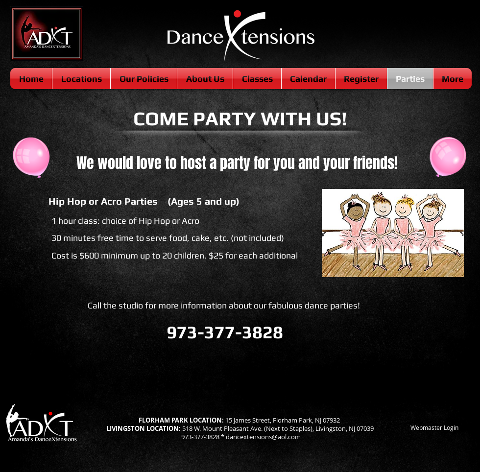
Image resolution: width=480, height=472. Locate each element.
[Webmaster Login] (434, 428)
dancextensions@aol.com (263, 436)
